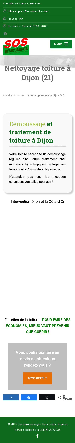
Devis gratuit (37, 378)
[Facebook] (5, 33)
